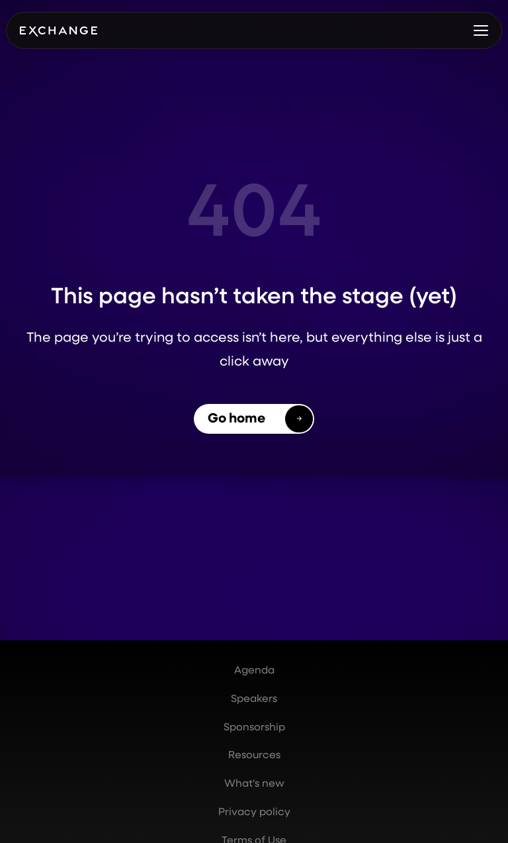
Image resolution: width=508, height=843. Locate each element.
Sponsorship (254, 726)
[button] (481, 30)
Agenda (254, 669)
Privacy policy (254, 811)
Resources (254, 754)
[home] (58, 30)
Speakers (254, 698)
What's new (254, 782)
